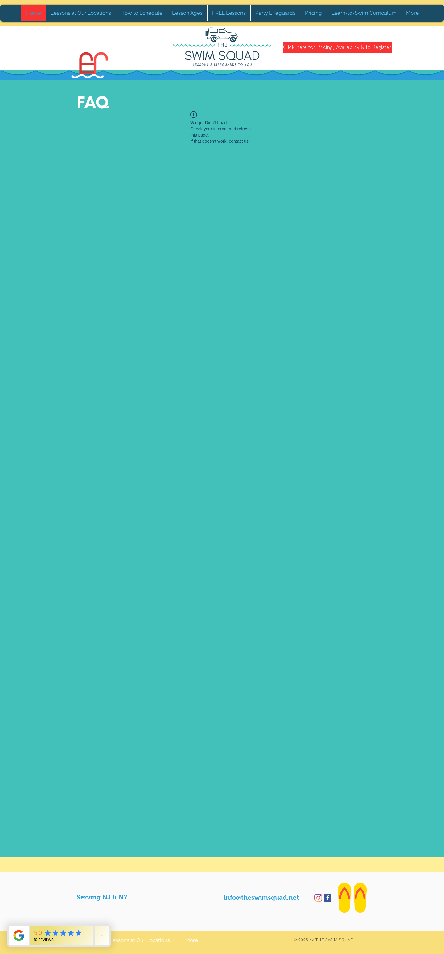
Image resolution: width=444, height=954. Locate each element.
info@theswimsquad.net (261, 897)
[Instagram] (318, 898)
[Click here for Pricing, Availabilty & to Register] (337, 47)
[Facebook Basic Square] (327, 898)
